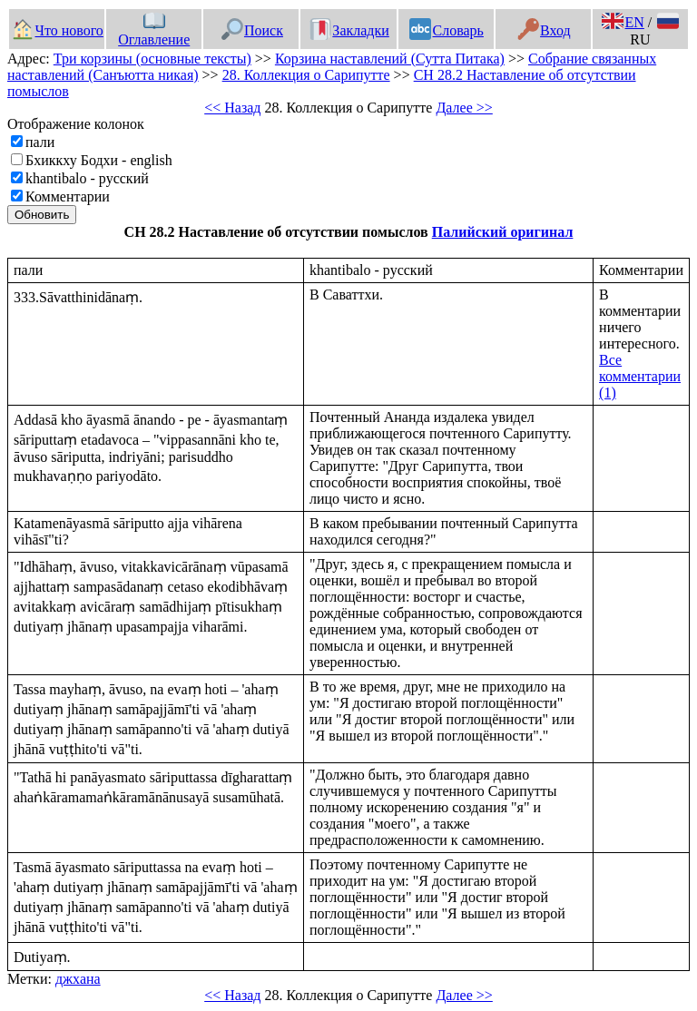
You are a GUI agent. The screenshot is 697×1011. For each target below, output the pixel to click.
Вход (544, 30)
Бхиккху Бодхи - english (98, 160)
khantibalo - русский (87, 178)
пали (39, 142)
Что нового (57, 30)
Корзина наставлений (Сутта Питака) (390, 58)
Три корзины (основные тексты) (152, 58)
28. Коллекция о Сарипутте (306, 75)
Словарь (446, 30)
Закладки (349, 30)
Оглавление (154, 31)
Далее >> (464, 107)
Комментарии (67, 196)
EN (622, 22)
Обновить (42, 214)
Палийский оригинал (503, 232)
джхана (78, 978)
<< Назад (232, 107)
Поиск (252, 30)
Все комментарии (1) (640, 376)
